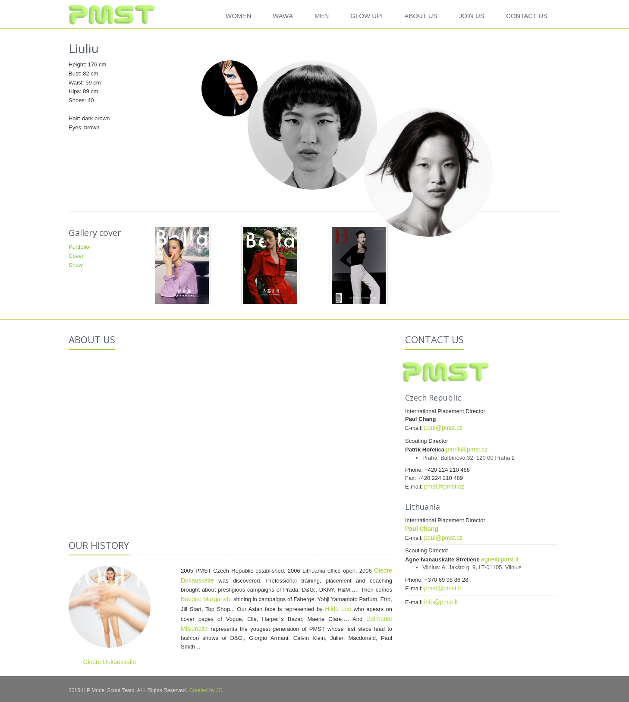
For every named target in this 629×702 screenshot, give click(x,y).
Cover (76, 256)
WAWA (283, 15)
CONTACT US (526, 15)
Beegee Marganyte (206, 598)
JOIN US (471, 15)
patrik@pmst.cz (467, 449)
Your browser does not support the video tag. (230, 441)
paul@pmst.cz (443, 427)
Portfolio (79, 247)
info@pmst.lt (441, 602)
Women (238, 15)
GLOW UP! (366, 15)
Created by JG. (206, 690)
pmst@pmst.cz (444, 486)
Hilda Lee (338, 608)
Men (321, 15)
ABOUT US (420, 15)
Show (76, 265)
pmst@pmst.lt (442, 588)
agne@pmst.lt (500, 559)
